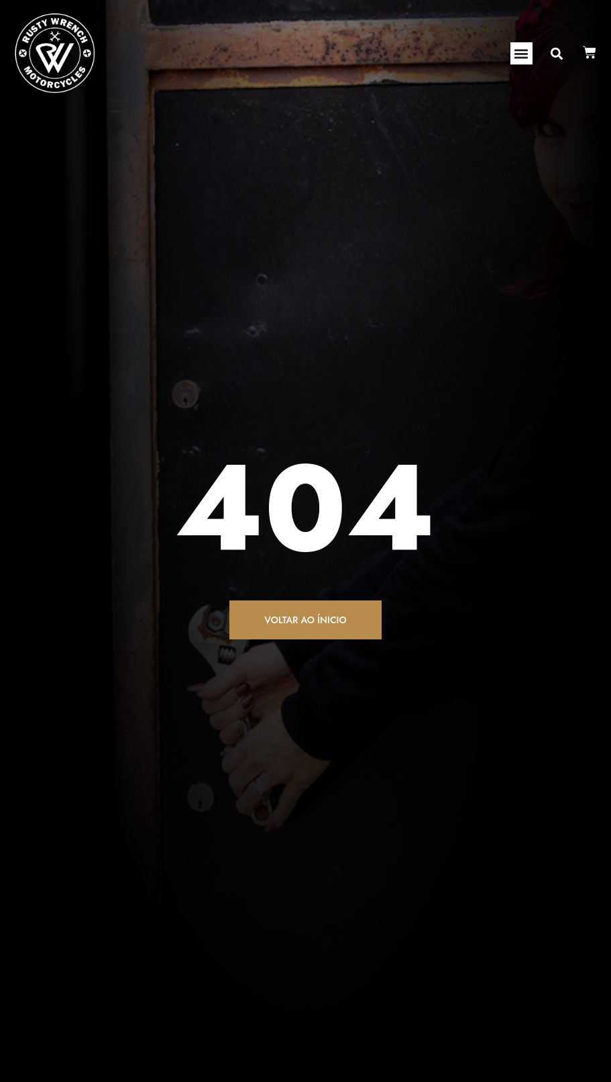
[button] (521, 53)
